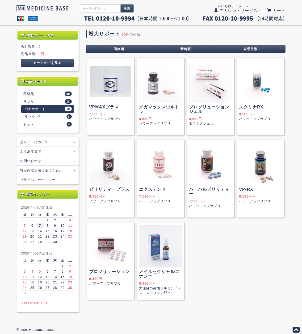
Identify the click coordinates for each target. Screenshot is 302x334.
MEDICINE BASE (41, 8)
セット (47, 124)
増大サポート (48, 109)
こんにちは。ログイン (237, 8)
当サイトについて (47, 142)
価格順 (118, 49)
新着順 (185, 49)
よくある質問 (47, 151)
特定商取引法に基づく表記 (47, 170)
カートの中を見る (47, 63)
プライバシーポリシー (47, 179)
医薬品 (47, 93)
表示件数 (252, 49)
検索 (126, 8)
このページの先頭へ (296, 330)
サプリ (47, 101)
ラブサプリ (48, 116)
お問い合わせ (47, 161)
